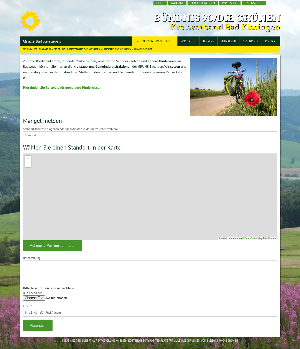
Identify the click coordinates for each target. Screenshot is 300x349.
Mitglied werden (203, 3)
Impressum (229, 3)
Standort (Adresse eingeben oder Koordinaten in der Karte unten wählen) (71, 129)
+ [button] (28, 158)
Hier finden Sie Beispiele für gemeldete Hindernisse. (61, 87)
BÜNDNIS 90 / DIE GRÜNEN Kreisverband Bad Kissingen (69, 49)
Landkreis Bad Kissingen (152, 41)
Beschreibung (32, 258)
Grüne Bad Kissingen (42, 41)
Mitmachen (228, 41)
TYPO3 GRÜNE (106, 340)
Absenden (38, 325)
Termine (208, 41)
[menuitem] (160, 3)
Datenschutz (254, 3)
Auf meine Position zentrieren (52, 245)
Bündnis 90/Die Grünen (217, 18)
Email (27, 306)
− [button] (28, 164)
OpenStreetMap (253, 238)
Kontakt (177, 3)
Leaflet (223, 238)
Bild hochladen (33, 293)
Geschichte (250, 41)
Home (160, 3)
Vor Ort (186, 41)
